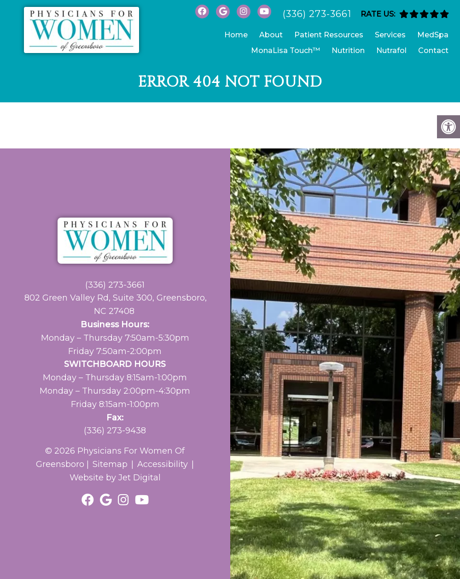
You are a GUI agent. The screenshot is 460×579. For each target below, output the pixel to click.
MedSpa (432, 34)
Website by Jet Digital (115, 478)
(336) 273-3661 (317, 13)
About (271, 34)
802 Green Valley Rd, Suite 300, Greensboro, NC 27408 (115, 304)
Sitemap (110, 464)
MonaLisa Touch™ (285, 50)
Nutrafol (391, 50)
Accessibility (162, 464)
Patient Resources (328, 34)
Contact (433, 50)
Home (236, 34)
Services (390, 34)
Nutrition (348, 50)
